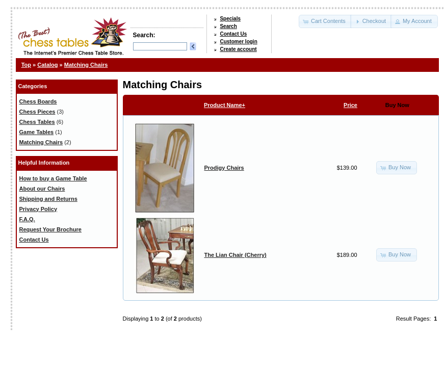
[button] (325, 21)
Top (26, 65)
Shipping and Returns (48, 199)
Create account (238, 49)
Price (350, 105)
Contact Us (233, 34)
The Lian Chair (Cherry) (235, 255)
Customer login (238, 41)
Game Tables (36, 132)
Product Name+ (224, 105)
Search (228, 26)
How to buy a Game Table (53, 178)
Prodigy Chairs (224, 168)
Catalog (47, 65)
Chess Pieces (37, 112)
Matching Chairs (86, 65)
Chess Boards (38, 101)
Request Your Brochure (50, 229)
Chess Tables (37, 122)
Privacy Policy (38, 209)
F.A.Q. (27, 219)
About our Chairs (42, 189)
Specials (230, 18)
